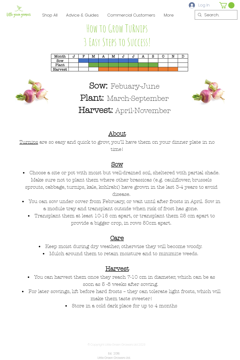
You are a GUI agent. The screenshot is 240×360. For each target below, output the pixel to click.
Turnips (28, 142)
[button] (226, 5)
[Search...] (215, 15)
